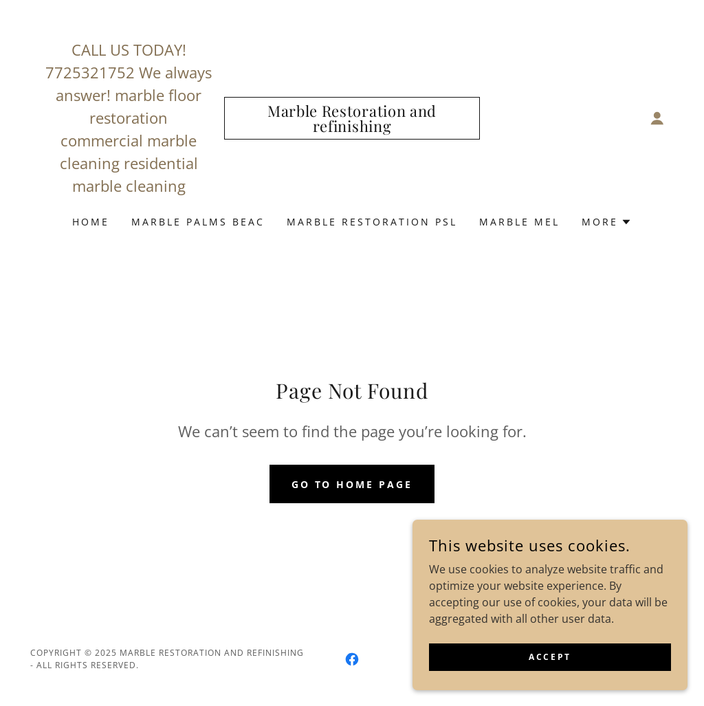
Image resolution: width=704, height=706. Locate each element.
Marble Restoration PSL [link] (372, 221)
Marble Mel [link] (519, 221)
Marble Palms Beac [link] (198, 221)
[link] (351, 127)
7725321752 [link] (90, 72)
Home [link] (90, 221)
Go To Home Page (352, 484)
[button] (657, 118)
